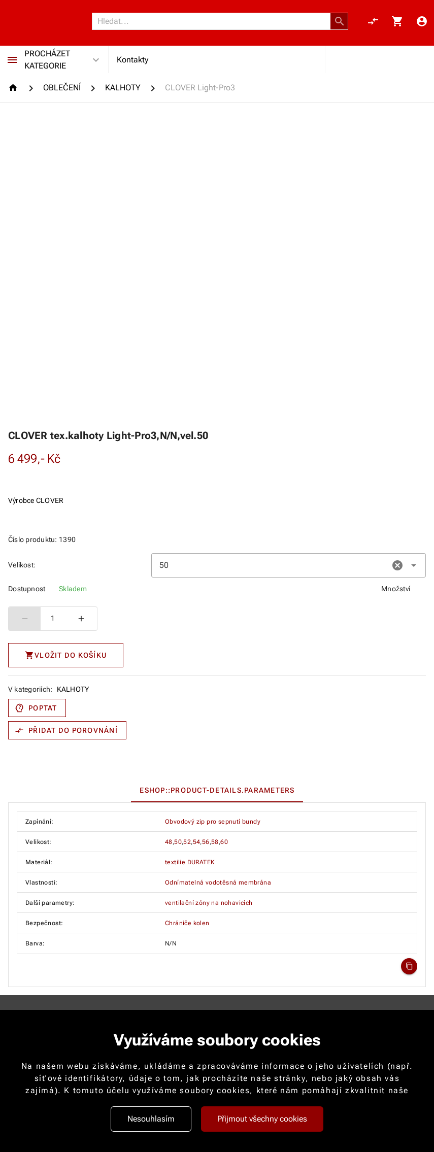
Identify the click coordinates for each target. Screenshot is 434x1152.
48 (169, 841)
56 (206, 841)
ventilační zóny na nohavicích (209, 902)
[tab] (217, 790)
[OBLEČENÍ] (62, 87)
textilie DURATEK (190, 862)
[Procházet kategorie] (12, 60)
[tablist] (217, 790)
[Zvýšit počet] (81, 618)
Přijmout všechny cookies (262, 1119)
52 (187, 841)
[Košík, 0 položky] (397, 21)
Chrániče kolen (187, 923)
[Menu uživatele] (422, 21)
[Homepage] (14, 87)
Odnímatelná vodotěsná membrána (218, 882)
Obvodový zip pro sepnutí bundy (212, 821)
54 (197, 841)
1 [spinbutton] (53, 618)
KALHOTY (73, 689)
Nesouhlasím (151, 1119)
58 (215, 841)
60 (224, 841)
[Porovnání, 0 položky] (373, 21)
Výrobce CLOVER (36, 500)
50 (178, 841)
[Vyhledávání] (214, 21)
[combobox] (288, 565)
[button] (339, 21)
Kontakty (132, 59)
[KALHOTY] (123, 87)
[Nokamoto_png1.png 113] (49, 21)
